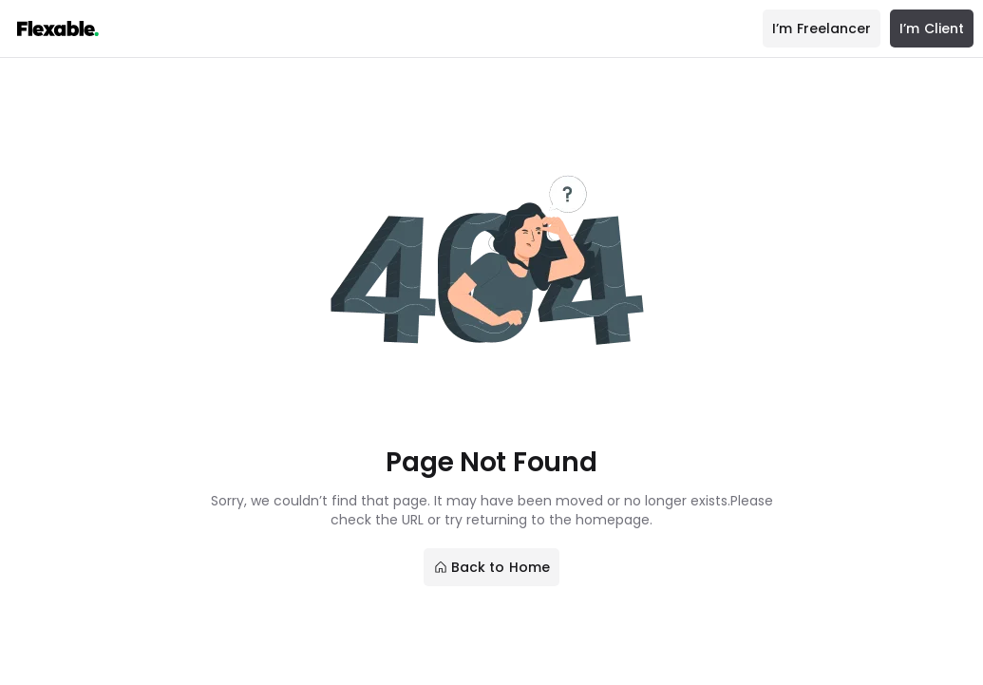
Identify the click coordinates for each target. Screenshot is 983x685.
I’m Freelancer (821, 28)
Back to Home (491, 567)
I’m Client (931, 28)
